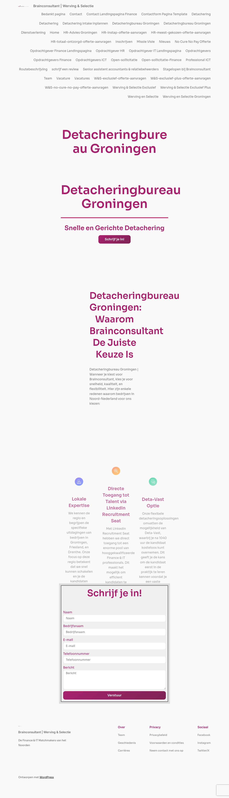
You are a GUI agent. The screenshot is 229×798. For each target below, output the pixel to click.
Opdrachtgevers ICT (91, 60)
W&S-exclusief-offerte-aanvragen (120, 78)
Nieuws (164, 42)
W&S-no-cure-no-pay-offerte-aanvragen (76, 87)
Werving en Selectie (143, 97)
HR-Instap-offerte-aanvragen (124, 33)
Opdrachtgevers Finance (52, 60)
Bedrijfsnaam (73, 626)
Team (48, 78)
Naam (67, 612)
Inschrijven (124, 42)
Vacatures (82, 78)
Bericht (68, 668)
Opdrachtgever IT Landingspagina (155, 51)
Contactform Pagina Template (164, 14)
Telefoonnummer (76, 654)
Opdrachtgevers (198, 51)
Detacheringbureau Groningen (135, 23)
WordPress (47, 777)
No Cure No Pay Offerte (193, 42)
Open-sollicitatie (124, 60)
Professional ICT (198, 60)
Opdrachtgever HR (110, 51)
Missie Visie (146, 42)
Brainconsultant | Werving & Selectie (63, 6)
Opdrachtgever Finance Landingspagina (61, 51)
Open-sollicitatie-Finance (162, 60)
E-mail (68, 640)
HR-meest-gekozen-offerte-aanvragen (181, 33)
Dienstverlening (33, 33)
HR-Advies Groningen (80, 33)
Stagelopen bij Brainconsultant (187, 69)
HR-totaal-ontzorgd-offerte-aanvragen (81, 42)
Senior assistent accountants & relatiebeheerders (121, 69)
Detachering (201, 14)
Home (54, 33)
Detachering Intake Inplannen (85, 23)
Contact (76, 14)
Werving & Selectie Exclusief (134, 87)
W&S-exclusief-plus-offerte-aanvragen (180, 78)
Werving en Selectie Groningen (187, 97)
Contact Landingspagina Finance (111, 14)
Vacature (63, 78)
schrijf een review (65, 69)
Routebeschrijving (33, 69)
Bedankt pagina (53, 14)
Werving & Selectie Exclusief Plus (185, 87)
